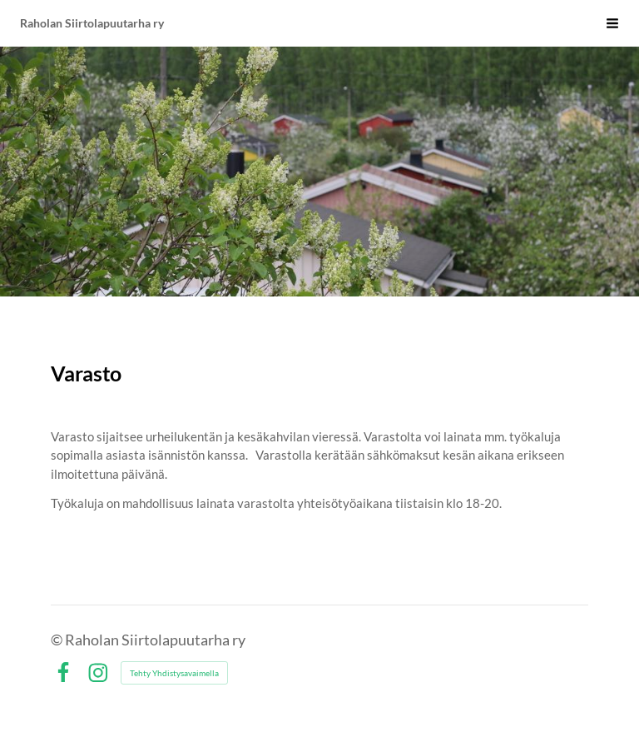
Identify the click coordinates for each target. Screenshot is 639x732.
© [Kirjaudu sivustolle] (58, 639)
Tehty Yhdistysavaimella (174, 673)
